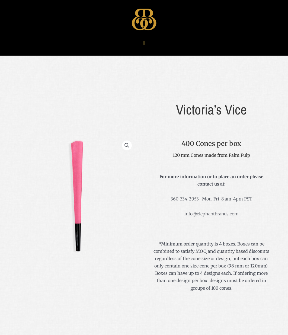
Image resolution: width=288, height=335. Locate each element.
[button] (143, 43)
